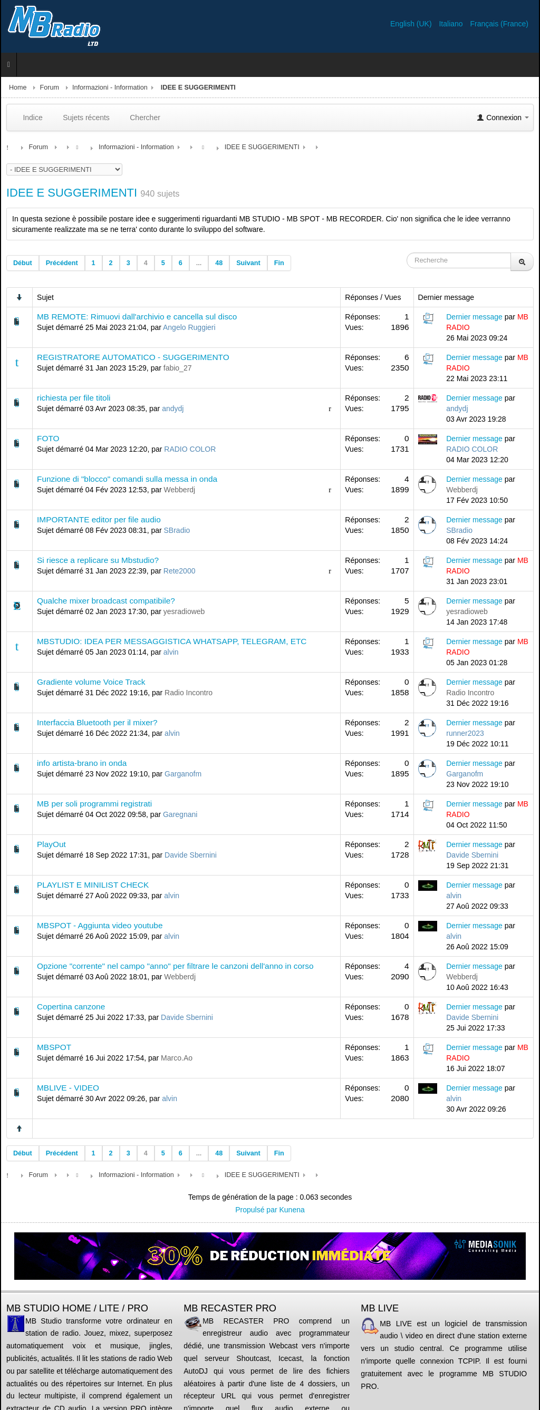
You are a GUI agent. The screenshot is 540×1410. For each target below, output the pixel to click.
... (199, 263)
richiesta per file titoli (73, 397)
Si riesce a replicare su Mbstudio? (98, 560)
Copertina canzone (71, 1006)
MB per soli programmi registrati (94, 803)
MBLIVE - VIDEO (68, 1087)
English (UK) (411, 24)
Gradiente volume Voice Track (91, 681)
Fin (279, 263)
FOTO (48, 438)
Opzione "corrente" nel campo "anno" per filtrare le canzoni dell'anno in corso (175, 965)
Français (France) (499, 24)
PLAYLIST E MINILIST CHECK (93, 884)
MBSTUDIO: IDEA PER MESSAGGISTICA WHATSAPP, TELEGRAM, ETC (171, 641)
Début (22, 263)
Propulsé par (257, 1209)
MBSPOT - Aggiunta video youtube (99, 925)
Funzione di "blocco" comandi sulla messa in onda (127, 478)
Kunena (292, 1209)
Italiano (452, 24)
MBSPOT (54, 1047)
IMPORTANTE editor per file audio (99, 519)
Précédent (62, 263)
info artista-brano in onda (82, 763)
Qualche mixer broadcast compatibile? (106, 600)
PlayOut (51, 844)
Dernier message (474, 317)
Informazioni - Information (110, 87)
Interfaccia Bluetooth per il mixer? (97, 722)
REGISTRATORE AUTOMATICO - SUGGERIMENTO (133, 357)
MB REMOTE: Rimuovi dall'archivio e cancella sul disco (137, 316)
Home (18, 87)
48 (219, 263)
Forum (49, 87)
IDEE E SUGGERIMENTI (71, 192)
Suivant (248, 263)
